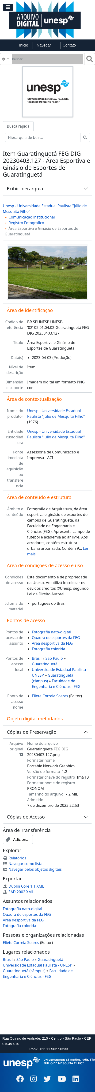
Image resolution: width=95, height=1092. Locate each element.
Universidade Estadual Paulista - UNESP (37, 965)
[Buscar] (47, 59)
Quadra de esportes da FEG (56, 637)
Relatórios (14, 858)
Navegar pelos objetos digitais (32, 869)
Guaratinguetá (44, 664)
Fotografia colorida (48, 648)
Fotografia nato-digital (51, 632)
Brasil (37, 658)
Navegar (44, 45)
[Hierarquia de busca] (42, 137)
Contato (69, 45)
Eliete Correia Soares (50, 695)
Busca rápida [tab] (18, 126)
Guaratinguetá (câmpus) (24, 970)
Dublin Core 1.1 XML (23, 886)
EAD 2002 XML (18, 891)
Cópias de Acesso (26, 817)
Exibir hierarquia (25, 188)
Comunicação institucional (31, 217)
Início (23, 45)
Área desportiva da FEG (52, 643)
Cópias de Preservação (32, 732)
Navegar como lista (22, 863)
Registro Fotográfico (26, 222)
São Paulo (54, 658)
